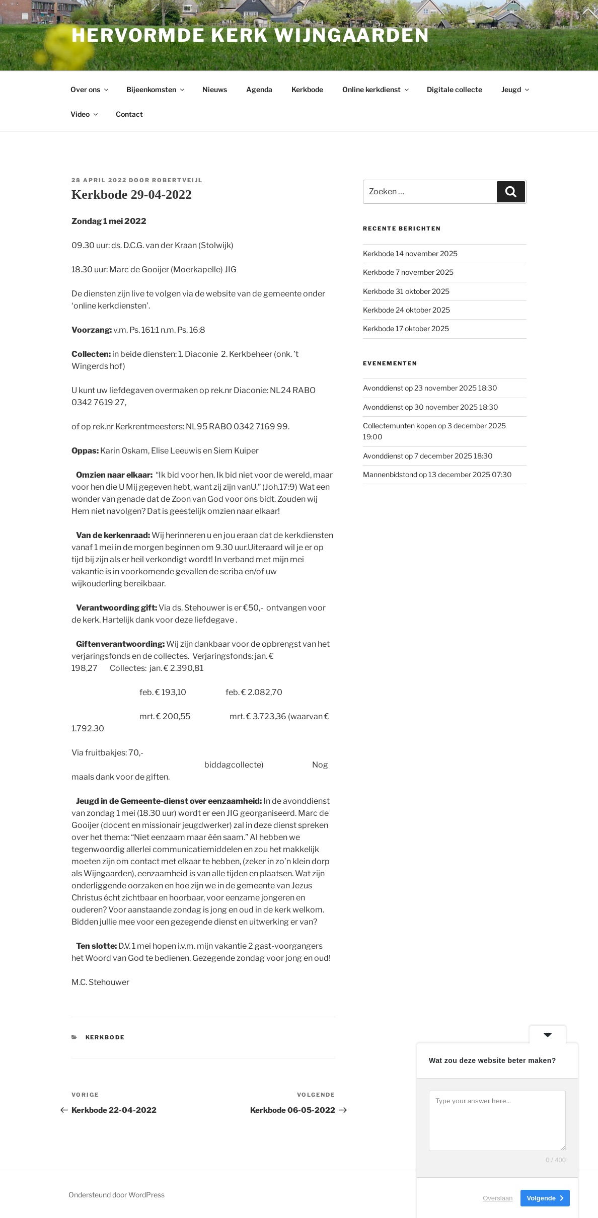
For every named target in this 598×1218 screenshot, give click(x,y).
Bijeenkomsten (156, 89)
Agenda (259, 89)
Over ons (90, 89)
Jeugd (516, 89)
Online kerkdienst (376, 89)
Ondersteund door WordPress (116, 1194)
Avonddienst (383, 388)
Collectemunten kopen (399, 425)
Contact (129, 114)
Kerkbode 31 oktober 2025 (406, 291)
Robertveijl (177, 180)
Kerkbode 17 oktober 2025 (406, 328)
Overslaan (497, 1197)
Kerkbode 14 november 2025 (410, 253)
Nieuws (214, 89)
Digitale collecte (454, 89)
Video (84, 114)
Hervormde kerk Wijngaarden (250, 35)
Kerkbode (307, 89)
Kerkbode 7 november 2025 (408, 272)
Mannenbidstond (390, 474)
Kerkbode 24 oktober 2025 (406, 310)
